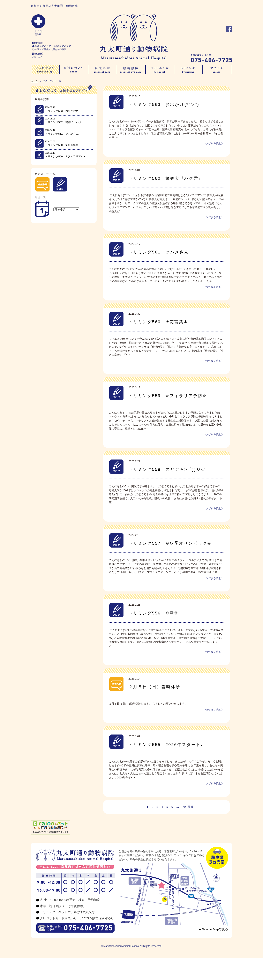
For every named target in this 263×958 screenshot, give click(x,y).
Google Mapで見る (215, 929)
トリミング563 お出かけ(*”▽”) (163, 104)
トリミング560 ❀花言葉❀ (158, 322)
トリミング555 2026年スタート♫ (166, 744)
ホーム (34, 81)
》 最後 (188, 806)
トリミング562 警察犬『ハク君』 (165, 178)
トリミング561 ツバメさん (158, 252)
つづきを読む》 (214, 143)
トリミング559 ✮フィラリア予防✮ (167, 395)
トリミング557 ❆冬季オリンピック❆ (169, 543)
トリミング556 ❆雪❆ (155, 613)
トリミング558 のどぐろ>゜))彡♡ (166, 469)
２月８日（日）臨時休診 (154, 686)
